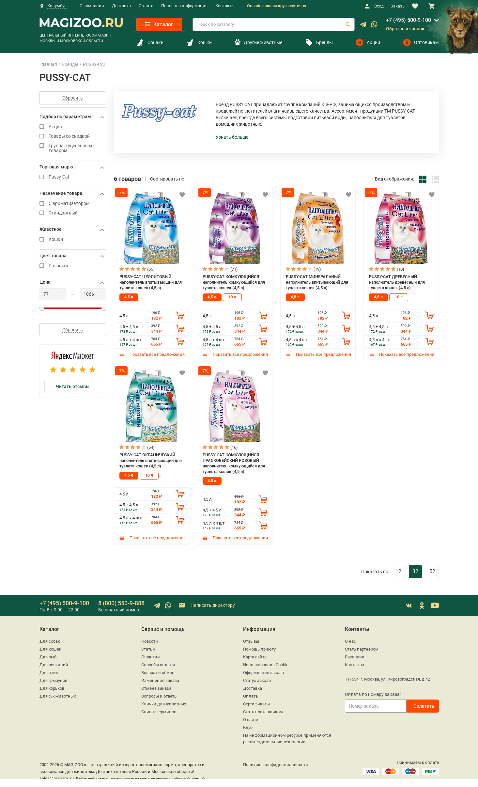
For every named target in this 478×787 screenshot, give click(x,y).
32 (415, 571)
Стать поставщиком (263, 711)
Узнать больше (232, 137)
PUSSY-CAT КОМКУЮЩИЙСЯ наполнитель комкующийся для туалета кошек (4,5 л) (234, 282)
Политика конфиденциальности (275, 764)
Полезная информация (184, 5)
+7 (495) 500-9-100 (408, 20)
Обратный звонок (405, 28)
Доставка (121, 5)
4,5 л (128, 297)
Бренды (319, 42)
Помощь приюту (259, 648)
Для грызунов (53, 680)
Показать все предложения (152, 354)
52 (432, 571)
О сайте (250, 719)
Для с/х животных (57, 695)
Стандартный (72, 213)
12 (398, 571)
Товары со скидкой (72, 136)
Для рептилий (53, 664)
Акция (72, 126)
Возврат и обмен (158, 672)
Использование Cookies (267, 664)
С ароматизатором (72, 203)
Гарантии (150, 656)
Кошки (199, 42)
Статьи (148, 648)
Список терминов (158, 711)
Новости (149, 640)
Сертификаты (256, 703)
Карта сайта (255, 656)
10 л (232, 297)
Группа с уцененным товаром (72, 148)
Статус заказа (257, 680)
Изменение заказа (160, 680)
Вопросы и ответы (159, 695)
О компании (92, 5)
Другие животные (258, 42)
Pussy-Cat (72, 177)
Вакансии (354, 656)
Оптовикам (421, 42)
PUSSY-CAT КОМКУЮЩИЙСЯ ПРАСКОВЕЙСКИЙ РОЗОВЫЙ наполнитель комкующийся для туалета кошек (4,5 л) (234, 463)
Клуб (248, 727)
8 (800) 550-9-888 (121, 602)
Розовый (72, 265)
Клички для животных (163, 703)
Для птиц (48, 672)
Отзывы (251, 640)
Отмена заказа (156, 687)
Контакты (225, 5)
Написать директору (206, 605)
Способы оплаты (158, 664)
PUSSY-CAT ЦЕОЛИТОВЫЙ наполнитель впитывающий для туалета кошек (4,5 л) (150, 282)
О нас (350, 640)
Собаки (149, 42)
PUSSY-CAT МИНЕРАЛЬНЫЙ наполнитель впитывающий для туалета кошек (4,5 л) (317, 282)
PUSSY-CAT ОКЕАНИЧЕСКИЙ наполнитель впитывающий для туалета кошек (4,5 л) (150, 460)
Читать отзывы (72, 386)
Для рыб (47, 656)
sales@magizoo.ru (56, 778)
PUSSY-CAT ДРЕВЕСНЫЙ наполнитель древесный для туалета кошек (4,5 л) (397, 282)
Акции (368, 42)
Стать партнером (361, 648)
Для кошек (50, 648)
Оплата (146, 5)
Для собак (49, 640)
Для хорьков (51, 687)
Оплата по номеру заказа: (373, 694)
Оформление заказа (263, 672)
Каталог (159, 24)
